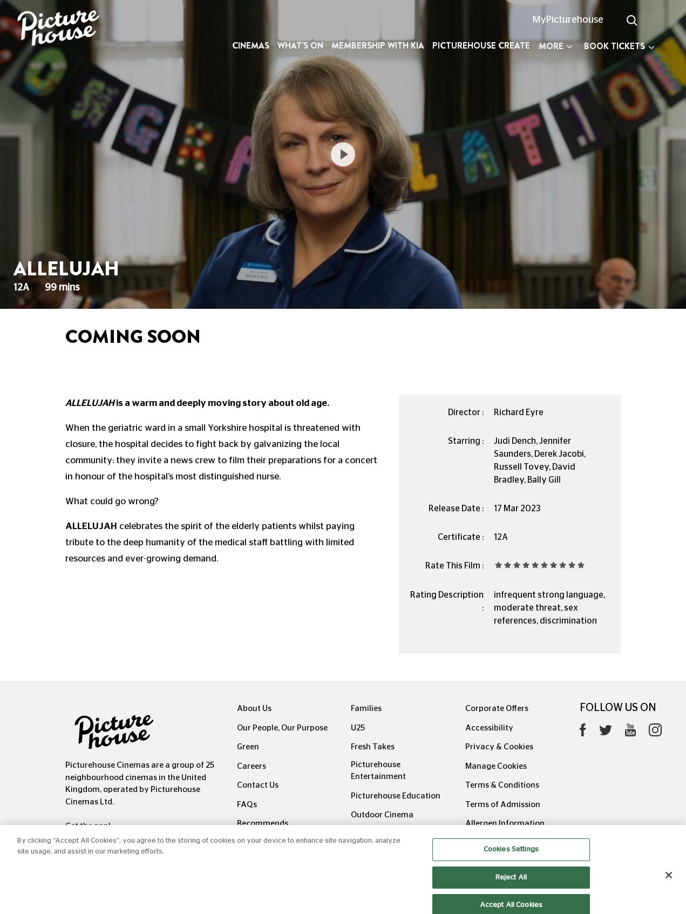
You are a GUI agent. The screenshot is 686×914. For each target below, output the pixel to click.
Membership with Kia (377, 45)
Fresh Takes (373, 747)
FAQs (247, 805)
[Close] (669, 881)
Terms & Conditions (502, 785)
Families (366, 709)
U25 (358, 728)
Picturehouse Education (395, 796)
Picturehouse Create (481, 45)
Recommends (262, 824)
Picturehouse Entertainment (378, 771)
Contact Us (258, 785)
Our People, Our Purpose (282, 728)
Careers (251, 766)
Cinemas (250, 45)
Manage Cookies (496, 766)
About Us (254, 709)
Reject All (511, 883)
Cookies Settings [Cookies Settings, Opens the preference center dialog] (511, 855)
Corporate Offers (496, 709)
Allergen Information (505, 824)
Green (248, 747)
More (556, 46)
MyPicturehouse (568, 20)
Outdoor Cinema (382, 815)
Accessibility (489, 728)
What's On (300, 45)
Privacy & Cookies (499, 747)
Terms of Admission (502, 805)
